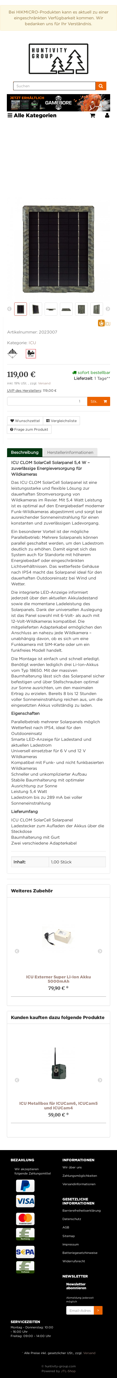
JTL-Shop (68, 1371)
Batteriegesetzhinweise (79, 1252)
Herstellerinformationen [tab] (70, 452)
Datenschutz (71, 1219)
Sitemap (68, 1236)
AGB (65, 1227)
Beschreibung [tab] (25, 452)
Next (100, 951)
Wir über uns (72, 1167)
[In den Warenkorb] (105, 401)
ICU (32, 342)
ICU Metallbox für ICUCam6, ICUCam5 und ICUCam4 (58, 1105)
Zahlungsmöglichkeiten (79, 1175)
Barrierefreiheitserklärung (81, 1210)
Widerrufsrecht (73, 1261)
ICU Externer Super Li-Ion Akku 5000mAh (58, 979)
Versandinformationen (78, 1184)
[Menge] (47, 401)
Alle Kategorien (32, 115)
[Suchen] (54, 86)
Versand (44, 383)
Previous (17, 951)
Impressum (70, 1244)
